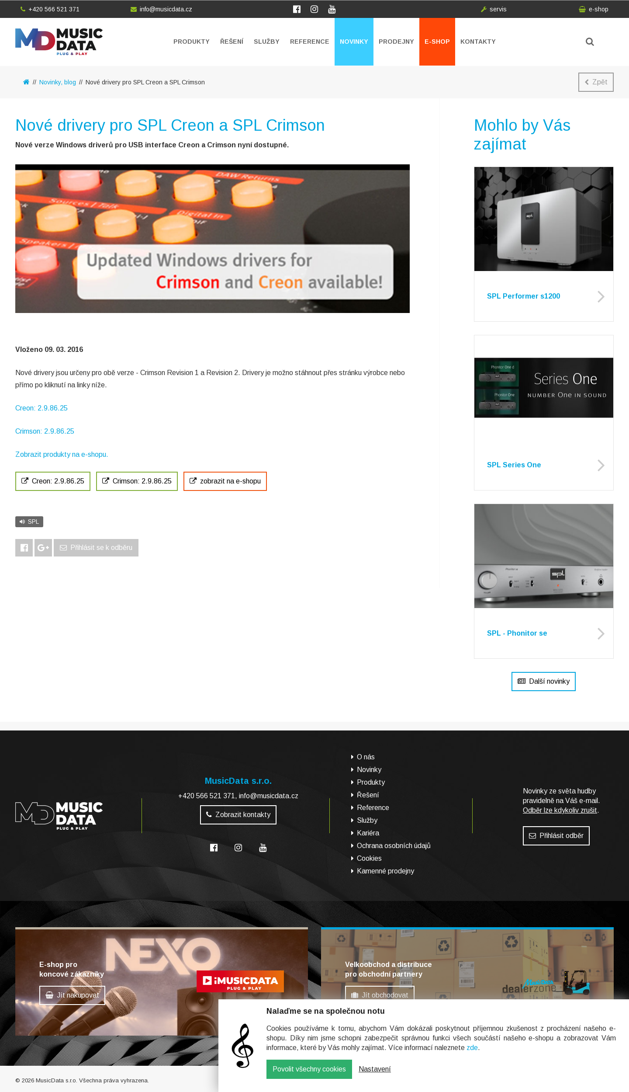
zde (472, 1054)
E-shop (437, 41)
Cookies (369, 858)
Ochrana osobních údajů (394, 845)
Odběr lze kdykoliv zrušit (560, 810)
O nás (366, 757)
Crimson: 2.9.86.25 (44, 431)
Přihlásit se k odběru (96, 547)
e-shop (593, 9)
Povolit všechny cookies (309, 1075)
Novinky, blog (57, 82)
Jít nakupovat (72, 995)
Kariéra (368, 833)
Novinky (354, 41)
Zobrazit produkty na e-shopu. (61, 454)
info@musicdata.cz (161, 9)
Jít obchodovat (379, 995)
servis (494, 9)
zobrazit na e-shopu (225, 481)
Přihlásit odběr (556, 835)
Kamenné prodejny (385, 871)
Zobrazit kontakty (238, 814)
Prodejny (396, 41)
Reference (309, 41)
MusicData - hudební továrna (59, 41)
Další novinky (544, 681)
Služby (267, 41)
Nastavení (375, 1075)
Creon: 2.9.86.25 (41, 408)
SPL (29, 521)
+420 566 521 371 (50, 9)
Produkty (191, 41)
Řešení (231, 41)
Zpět (596, 82)
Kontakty (478, 41)
